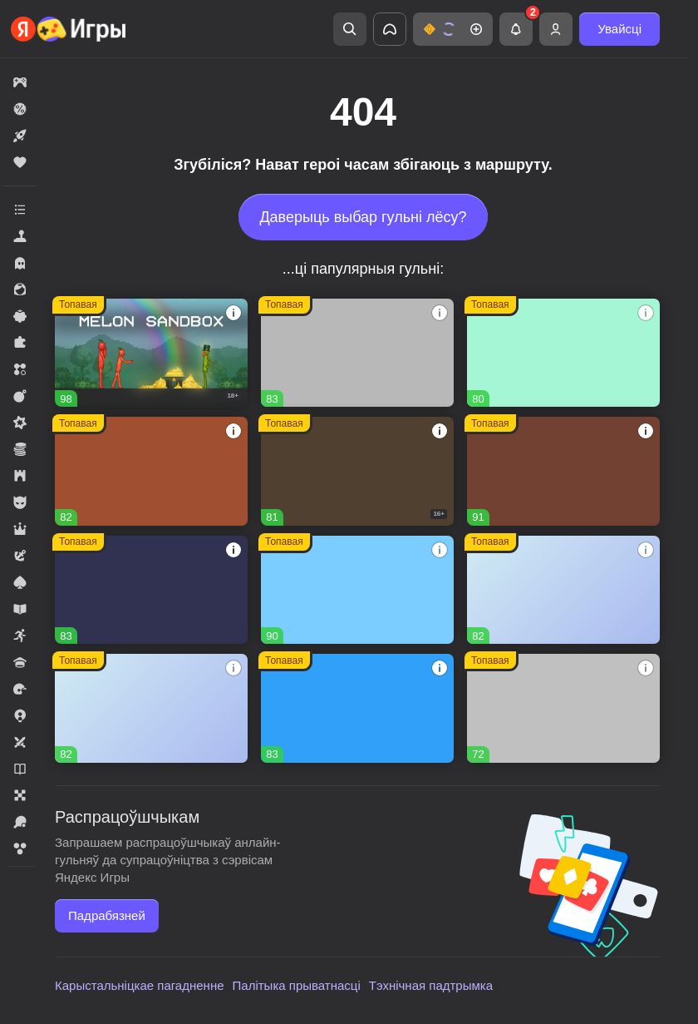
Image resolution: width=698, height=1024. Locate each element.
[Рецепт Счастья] (357, 590)
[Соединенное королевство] (357, 708)
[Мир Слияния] (563, 590)
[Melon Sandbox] (151, 353)
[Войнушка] (563, 708)
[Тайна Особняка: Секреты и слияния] (563, 471)
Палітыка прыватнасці (297, 985)
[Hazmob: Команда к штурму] (357, 471)
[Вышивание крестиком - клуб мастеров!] (357, 353)
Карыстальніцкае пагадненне (139, 985)
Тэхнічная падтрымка (431, 985)
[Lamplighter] (151, 590)
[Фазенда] (151, 708)
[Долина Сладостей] (151, 471)
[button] (453, 29)
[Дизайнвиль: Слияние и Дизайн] (563, 353)
